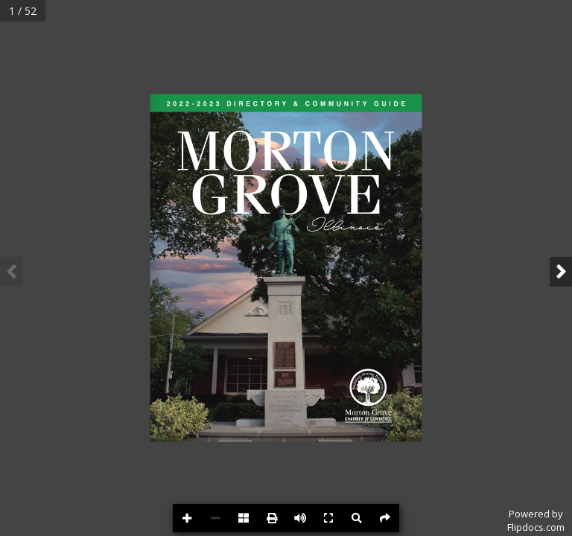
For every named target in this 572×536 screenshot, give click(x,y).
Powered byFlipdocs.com (536, 520)
